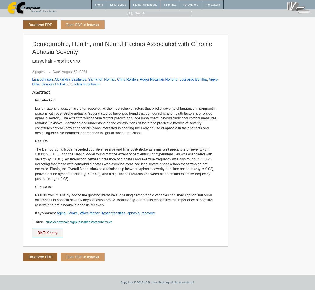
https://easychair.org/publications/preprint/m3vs (78, 222)
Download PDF (40, 25)
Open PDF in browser (83, 25)
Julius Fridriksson (87, 84)
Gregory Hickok (54, 84)
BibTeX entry (47, 231)
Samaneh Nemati (101, 79)
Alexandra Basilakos (70, 79)
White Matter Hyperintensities (102, 213)
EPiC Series (118, 4)
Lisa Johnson (42, 79)
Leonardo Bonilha (193, 79)
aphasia (133, 213)
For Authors (190, 4)
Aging (61, 213)
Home (99, 4)
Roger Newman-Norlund (159, 79)
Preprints (170, 4)
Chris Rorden (127, 79)
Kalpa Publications (145, 4)
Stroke (73, 213)
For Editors (213, 4)
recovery (148, 213)
